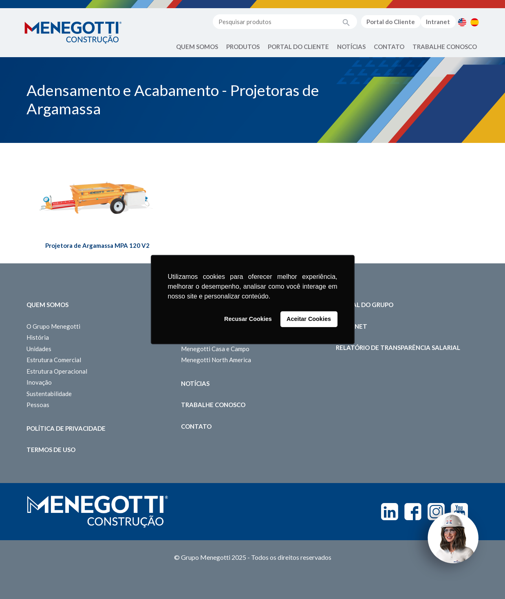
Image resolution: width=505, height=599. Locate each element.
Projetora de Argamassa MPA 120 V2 (97, 245)
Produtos (243, 46)
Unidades (38, 348)
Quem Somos (197, 46)
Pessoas (37, 404)
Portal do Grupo (364, 304)
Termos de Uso (50, 449)
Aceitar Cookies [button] (309, 319)
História (37, 337)
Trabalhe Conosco (444, 46)
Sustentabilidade (49, 393)
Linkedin (389, 511)
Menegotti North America (216, 359)
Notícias (351, 46)
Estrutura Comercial (53, 359)
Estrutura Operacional (56, 371)
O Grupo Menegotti (53, 326)
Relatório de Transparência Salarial (398, 347)
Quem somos (47, 304)
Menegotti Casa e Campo (215, 348)
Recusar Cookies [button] (248, 319)
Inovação (39, 382)
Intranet (438, 21)
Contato (389, 46)
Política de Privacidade (66, 428)
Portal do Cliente (390, 21)
